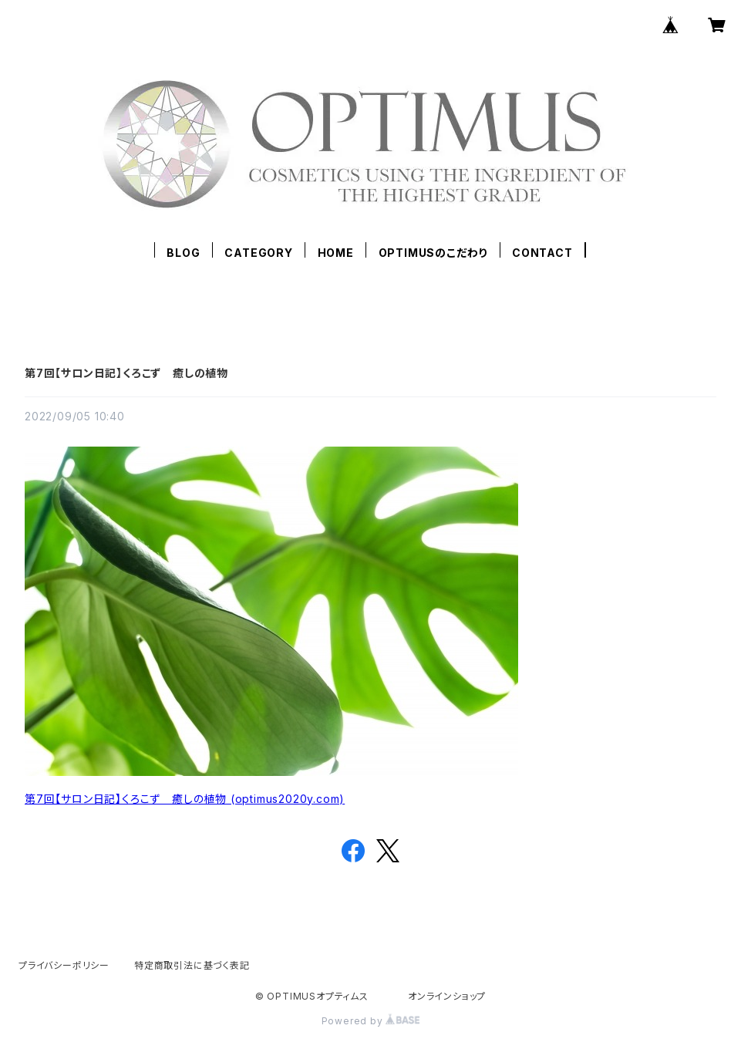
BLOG (183, 252)
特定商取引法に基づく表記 (192, 965)
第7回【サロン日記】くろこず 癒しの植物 (126, 372)
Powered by (371, 1021)
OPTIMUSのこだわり (433, 252)
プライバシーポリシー (64, 965)
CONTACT (542, 252)
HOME (336, 252)
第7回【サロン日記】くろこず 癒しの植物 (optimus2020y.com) (185, 798)
